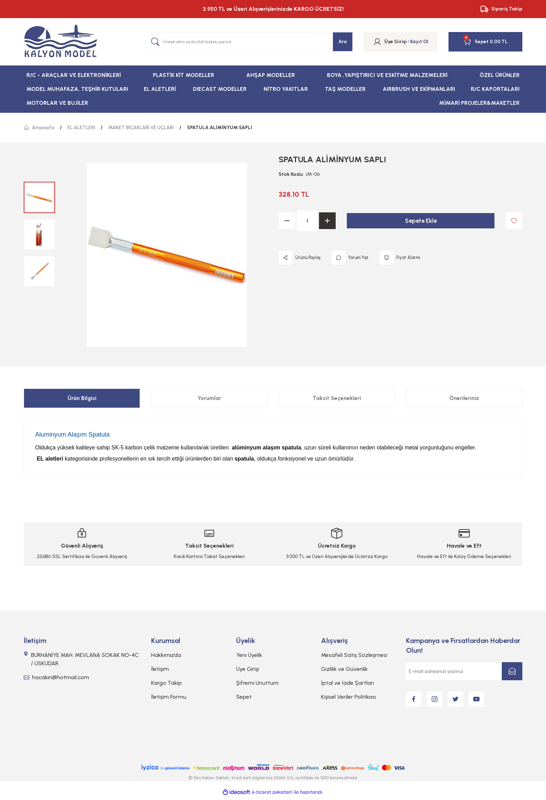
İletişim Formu (168, 696)
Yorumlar (209, 398)
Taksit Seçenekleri (337, 398)
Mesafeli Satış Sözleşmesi (354, 655)
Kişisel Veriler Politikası (348, 696)
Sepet (244, 696)
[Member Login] (377, 42)
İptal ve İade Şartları (347, 683)
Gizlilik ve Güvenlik (344, 669)
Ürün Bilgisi (82, 398)
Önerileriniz (464, 398)
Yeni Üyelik (249, 655)
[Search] (251, 41)
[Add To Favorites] (514, 220)
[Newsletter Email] (464, 671)
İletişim (160, 669)
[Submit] (512, 671)
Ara (342, 42)
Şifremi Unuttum (257, 683)
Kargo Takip (166, 683)
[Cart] (476, 42)
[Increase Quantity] (327, 220)
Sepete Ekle (420, 221)
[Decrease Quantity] (287, 220)
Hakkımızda (166, 655)
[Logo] (61, 42)
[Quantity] (307, 220)
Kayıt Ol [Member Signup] (419, 42)
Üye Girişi (247, 669)
